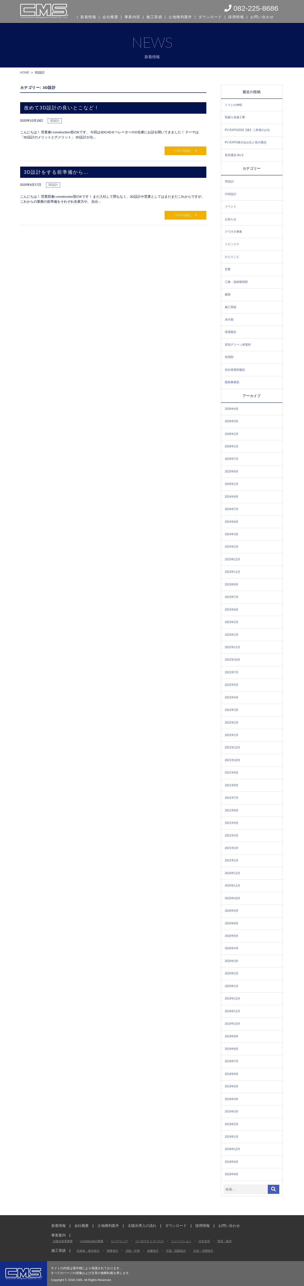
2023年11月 (232, 571)
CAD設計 (231, 194)
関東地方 (112, 1250)
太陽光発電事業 (63, 1241)
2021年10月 (232, 760)
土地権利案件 (180, 16)
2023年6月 (232, 609)
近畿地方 (153, 1250)
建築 (228, 294)
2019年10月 (232, 1023)
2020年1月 (232, 986)
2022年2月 (232, 722)
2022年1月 (232, 735)
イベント (230, 206)
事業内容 (132, 16)
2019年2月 (232, 1124)
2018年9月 (232, 1161)
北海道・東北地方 (88, 1250)
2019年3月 (232, 1111)
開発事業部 (232, 382)
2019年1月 (232, 1136)
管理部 (229, 357)
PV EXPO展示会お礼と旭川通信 (245, 142)
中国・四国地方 (176, 1250)
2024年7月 (232, 509)
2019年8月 (232, 1048)
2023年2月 (232, 622)
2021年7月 (232, 797)
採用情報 (235, 16)
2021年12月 (232, 747)
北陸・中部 (132, 1250)
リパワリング (119, 1241)
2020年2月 (232, 973)
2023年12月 (232, 559)
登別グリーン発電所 (238, 344)
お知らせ (230, 219)
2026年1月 (232, 446)
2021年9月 (232, 772)
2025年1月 (232, 484)
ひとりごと (232, 256)
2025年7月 (232, 458)
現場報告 (230, 332)
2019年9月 (232, 1036)
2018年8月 (232, 1174)
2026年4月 (232, 408)
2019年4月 (232, 1099)
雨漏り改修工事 (235, 117)
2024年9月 (232, 496)
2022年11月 (232, 647)
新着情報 (88, 16)
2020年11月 (232, 885)
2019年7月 (232, 1061)
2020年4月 (232, 948)
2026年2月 (232, 434)
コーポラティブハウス (149, 1241)
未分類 (229, 319)
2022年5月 (232, 684)
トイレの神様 (233, 105)
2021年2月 (232, 848)
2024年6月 (232, 521)
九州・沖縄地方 (203, 1250)
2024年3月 (232, 534)
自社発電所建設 (235, 369)
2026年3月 (232, 421)
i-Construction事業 (91, 1241)
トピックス (232, 244)
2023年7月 (232, 597)
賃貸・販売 (224, 1241)
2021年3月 (232, 835)
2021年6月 (232, 810)
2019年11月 (232, 1011)
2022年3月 (232, 710)
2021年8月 (232, 785)
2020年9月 (232, 910)
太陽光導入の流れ (142, 1226)
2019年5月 (232, 1086)
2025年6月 (232, 471)
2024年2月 (232, 546)
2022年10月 (232, 659)
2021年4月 (232, 823)
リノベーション (181, 1241)
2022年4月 (232, 697)
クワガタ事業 (233, 231)
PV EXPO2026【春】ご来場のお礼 (247, 130)
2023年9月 (232, 584)
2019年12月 (232, 998)
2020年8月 (232, 923)
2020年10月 (232, 898)
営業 (228, 269)
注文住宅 (204, 1241)
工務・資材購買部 (236, 282)
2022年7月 (232, 672)
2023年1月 (232, 634)
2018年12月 (232, 1149)
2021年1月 (232, 860)
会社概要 (110, 16)
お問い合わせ (261, 16)
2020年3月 (232, 961)
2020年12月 (232, 873)
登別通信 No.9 (234, 155)
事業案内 (58, 1235)
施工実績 (154, 16)
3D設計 (229, 181)
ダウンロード (209, 16)
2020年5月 (232, 936)
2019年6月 (232, 1074)
